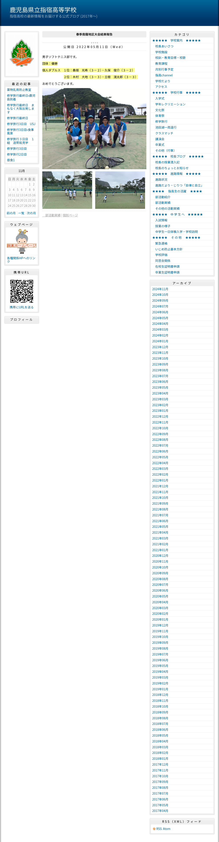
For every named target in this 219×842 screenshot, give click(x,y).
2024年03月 (160, 329)
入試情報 (159, 220)
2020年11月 (160, 561)
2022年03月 (160, 468)
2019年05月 (160, 665)
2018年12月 (160, 694)
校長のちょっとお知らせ (170, 168)
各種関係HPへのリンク (21, 260)
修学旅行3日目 (17, 148)
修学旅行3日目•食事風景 (20, 131)
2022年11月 (160, 422)
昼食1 (11, 160)
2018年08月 (160, 718)
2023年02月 (160, 405)
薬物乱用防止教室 (20, 89)
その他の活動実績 (166, 208)
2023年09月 (160, 364)
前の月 (11, 212)
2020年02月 (160, 613)
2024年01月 (160, 341)
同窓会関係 (161, 260)
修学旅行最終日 (17, 118)
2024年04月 (160, 323)
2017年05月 (160, 805)
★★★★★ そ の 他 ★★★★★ (176, 237)
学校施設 (159, 52)
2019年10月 (160, 636)
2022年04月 (160, 463)
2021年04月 (160, 532)
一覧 (21, 212)
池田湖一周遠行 (164, 127)
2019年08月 (160, 648)
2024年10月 (160, 294)
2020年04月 (160, 602)
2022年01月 (160, 480)
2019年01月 (160, 689)
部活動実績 (51, 215)
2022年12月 (160, 416)
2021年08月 (160, 509)
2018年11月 (160, 700)
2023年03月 (160, 399)
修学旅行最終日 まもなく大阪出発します (20, 108)
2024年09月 (160, 300)
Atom (166, 829)
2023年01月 (160, 410)
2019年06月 (160, 660)
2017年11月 (160, 770)
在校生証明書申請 (166, 266)
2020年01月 (160, 619)
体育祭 (158, 115)
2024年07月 (160, 306)
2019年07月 (160, 654)
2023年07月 (160, 376)
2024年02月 (160, 335)
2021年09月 (160, 503)
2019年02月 (160, 683)
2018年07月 (160, 723)
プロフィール (21, 319)
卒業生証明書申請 (166, 272)
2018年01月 (160, 758)
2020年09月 (160, 573)
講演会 (158, 139)
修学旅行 (159, 121)
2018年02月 (160, 752)
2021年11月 (160, 492)
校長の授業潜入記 (166, 162)
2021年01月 (160, 550)
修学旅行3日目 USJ (21, 124)
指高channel (162, 75)
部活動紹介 (161, 197)
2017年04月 (160, 810)
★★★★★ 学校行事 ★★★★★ (176, 92)
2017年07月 (160, 793)
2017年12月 (160, 764)
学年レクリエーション (169, 104)
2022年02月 (160, 474)
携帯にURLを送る (22, 307)
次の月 (31, 212)
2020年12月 (160, 555)
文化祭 (158, 110)
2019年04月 (160, 671)
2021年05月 (160, 526)
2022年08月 (160, 439)
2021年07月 (160, 515)
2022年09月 (160, 434)
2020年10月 (160, 567)
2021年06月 (160, 521)
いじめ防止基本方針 (167, 249)
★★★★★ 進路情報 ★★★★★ (176, 173)
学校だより (161, 81)
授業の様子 (161, 226)
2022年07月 (160, 445)
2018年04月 (160, 741)
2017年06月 (160, 799)
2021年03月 (160, 538)
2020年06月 (160, 590)
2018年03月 (160, 747)
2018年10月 (160, 706)
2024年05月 (160, 318)
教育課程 (159, 63)
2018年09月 (160, 712)
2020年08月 (160, 579)
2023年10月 (160, 358)
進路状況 (159, 179)
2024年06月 (160, 312)
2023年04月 (160, 393)
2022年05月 (160, 457)
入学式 (158, 98)
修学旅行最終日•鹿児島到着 (21, 97)
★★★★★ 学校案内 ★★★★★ (176, 40)
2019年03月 (160, 677)
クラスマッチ (162, 133)
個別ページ (70, 215)
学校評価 (159, 255)
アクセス (159, 86)
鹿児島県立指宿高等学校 (43, 9)
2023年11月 (160, 352)
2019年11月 (160, 631)
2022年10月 (160, 428)
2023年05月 (160, 387)
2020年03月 (160, 608)
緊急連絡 (159, 243)
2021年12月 (160, 486)
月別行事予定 (162, 69)
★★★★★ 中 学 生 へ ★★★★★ (177, 214)
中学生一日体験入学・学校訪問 (175, 231)
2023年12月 (160, 347)
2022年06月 (160, 451)
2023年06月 (160, 381)
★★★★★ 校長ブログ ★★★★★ (178, 156)
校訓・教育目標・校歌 (169, 57)
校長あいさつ (162, 46)
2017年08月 (160, 787)
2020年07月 (160, 584)
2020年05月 (160, 596)
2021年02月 (160, 544)
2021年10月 (160, 497)
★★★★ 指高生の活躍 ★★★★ (177, 191)
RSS (159, 829)
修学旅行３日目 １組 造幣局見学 (20, 141)
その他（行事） (164, 150)
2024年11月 (160, 289)
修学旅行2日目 (17, 154)
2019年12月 (160, 625)
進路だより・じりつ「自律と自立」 (178, 185)
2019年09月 (160, 642)
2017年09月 (160, 781)
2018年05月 (160, 735)
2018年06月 (160, 729)
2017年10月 (160, 776)
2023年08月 (160, 370)
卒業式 (158, 144)
